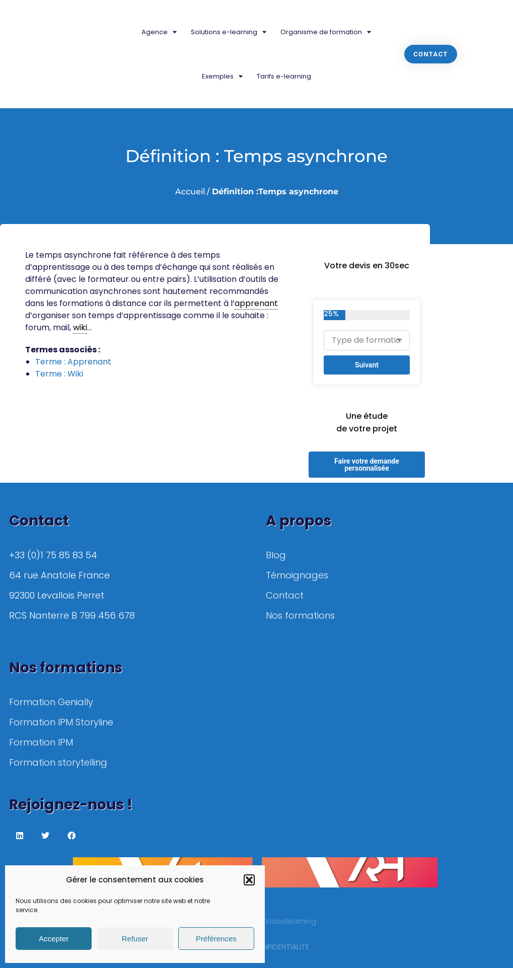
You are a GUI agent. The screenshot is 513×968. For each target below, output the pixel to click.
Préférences (216, 938)
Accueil (190, 191)
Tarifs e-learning (284, 76)
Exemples (222, 76)
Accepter (53, 938)
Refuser (135, 938)
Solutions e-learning (228, 32)
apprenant (256, 303)
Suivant (367, 365)
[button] (249, 880)
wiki (80, 327)
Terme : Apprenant (73, 361)
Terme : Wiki (59, 374)
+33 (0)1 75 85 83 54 (53, 555)
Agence (159, 32)
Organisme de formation (325, 32)
